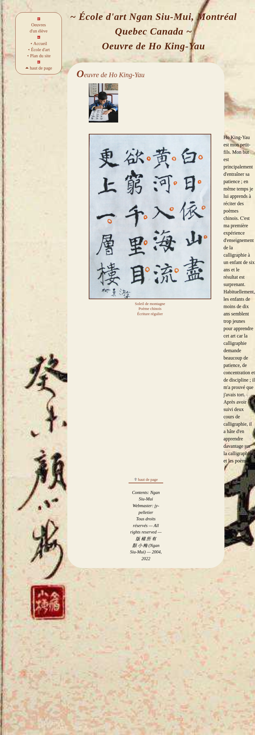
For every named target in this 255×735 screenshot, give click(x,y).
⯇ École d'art (39, 49)
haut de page (146, 479)
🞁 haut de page (38, 68)
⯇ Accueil (38, 43)
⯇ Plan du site (39, 55)
